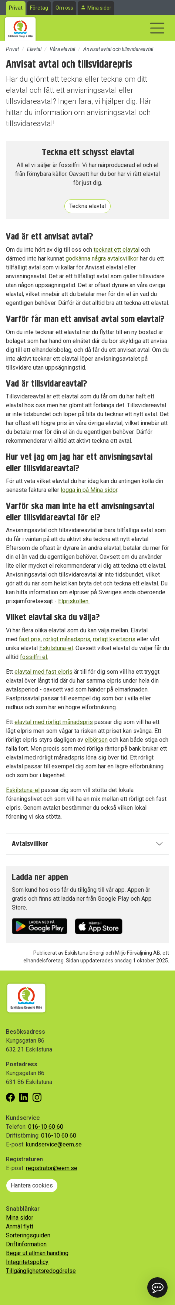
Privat (16, 8)
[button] (157, 1287)
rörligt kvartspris (114, 639)
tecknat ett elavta (116, 249)
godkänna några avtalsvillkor (101, 258)
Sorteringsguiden (28, 1235)
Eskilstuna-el (56, 648)
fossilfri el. (34, 656)
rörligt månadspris (66, 639)
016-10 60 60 (45, 1126)
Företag (39, 8)
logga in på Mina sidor (89, 489)
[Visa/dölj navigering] (157, 28)
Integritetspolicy (27, 1261)
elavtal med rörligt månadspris (53, 721)
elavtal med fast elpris (43, 671)
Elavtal (34, 49)
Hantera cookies (32, 1185)
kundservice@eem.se (54, 1144)
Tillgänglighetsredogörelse (41, 1270)
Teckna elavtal (87, 206)
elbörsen (96, 739)
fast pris (30, 639)
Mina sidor (99, 8)
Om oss (64, 8)
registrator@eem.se (51, 1168)
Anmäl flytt (19, 1226)
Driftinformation (26, 1244)
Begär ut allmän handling (37, 1253)
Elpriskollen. (74, 601)
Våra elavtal (62, 49)
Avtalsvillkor (30, 843)
